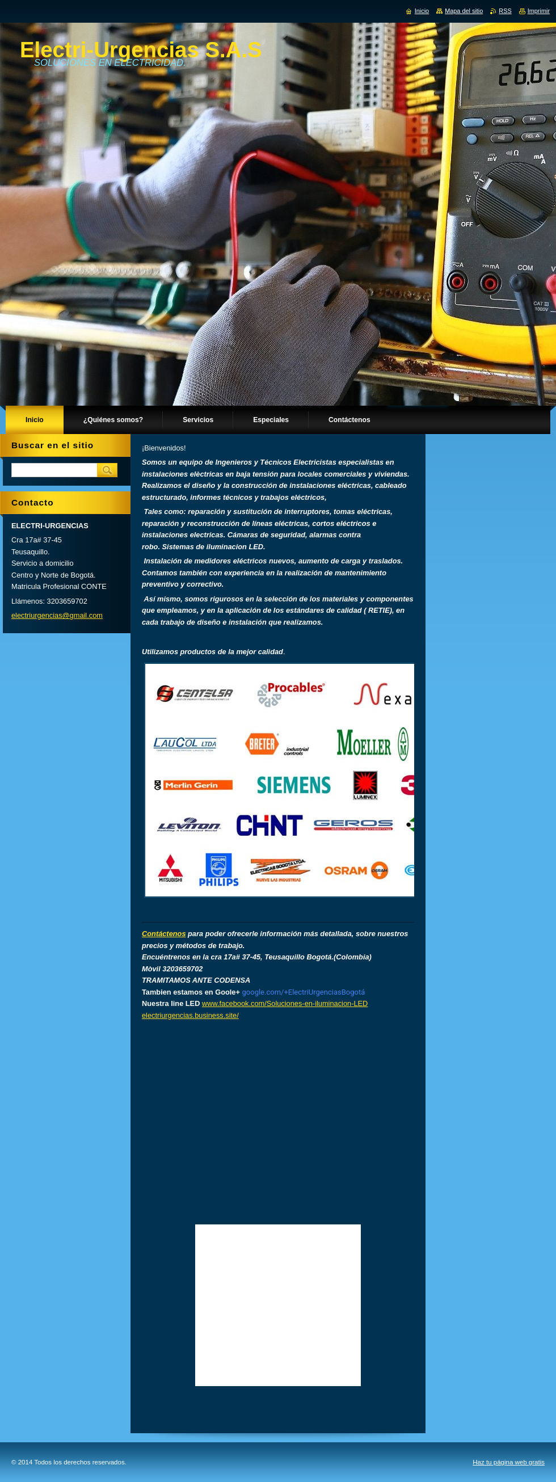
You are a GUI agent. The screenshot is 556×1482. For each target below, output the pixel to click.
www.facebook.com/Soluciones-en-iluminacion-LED (285, 1003)
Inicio (422, 10)
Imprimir (539, 10)
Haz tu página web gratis (509, 1462)
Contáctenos (164, 933)
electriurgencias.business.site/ (190, 1015)
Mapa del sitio (464, 10)
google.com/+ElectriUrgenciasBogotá (303, 992)
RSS (505, 10)
